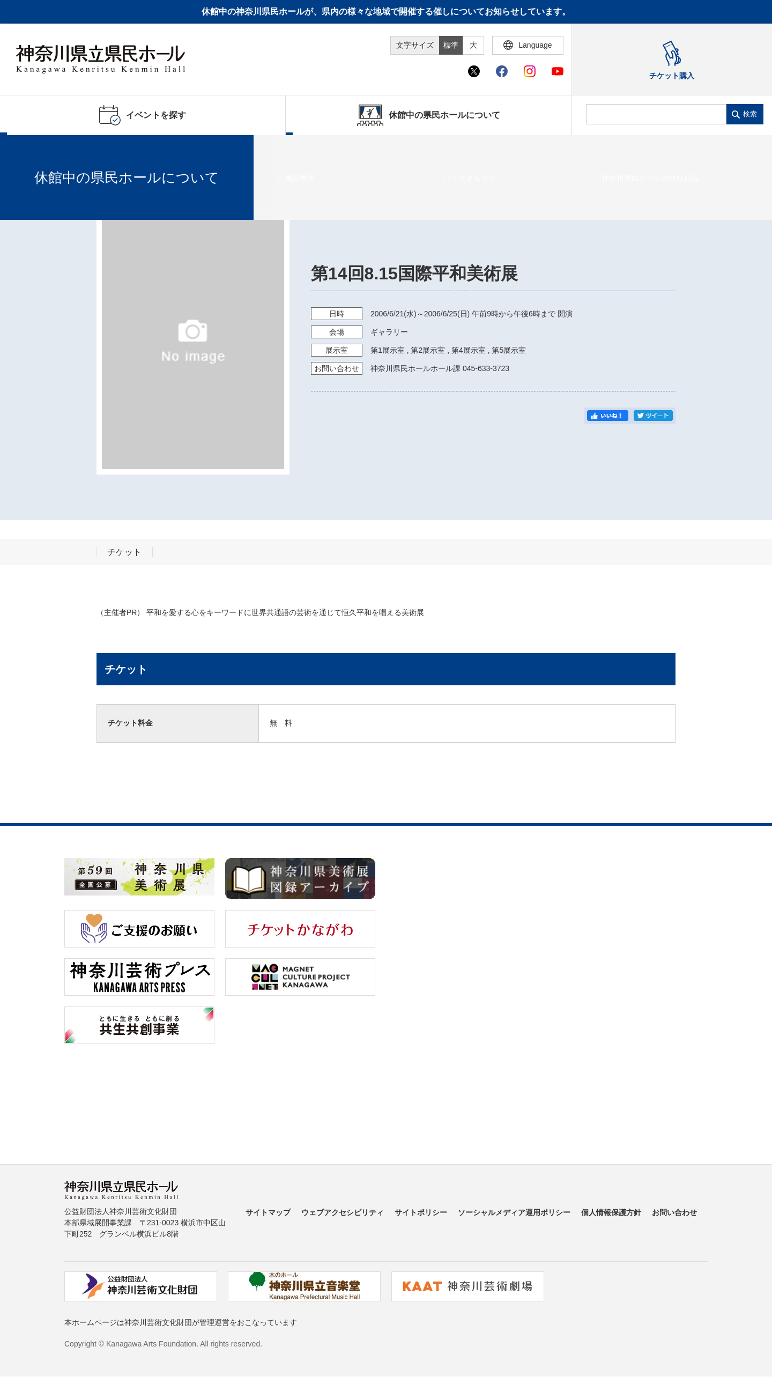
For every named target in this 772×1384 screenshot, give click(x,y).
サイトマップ (268, 1212)
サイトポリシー (421, 1212)
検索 (750, 114)
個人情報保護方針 (611, 1212)
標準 (450, 45)
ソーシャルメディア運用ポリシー (514, 1212)
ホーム (25, 148)
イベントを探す (67, 148)
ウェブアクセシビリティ (342, 1212)
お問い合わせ (674, 1212)
